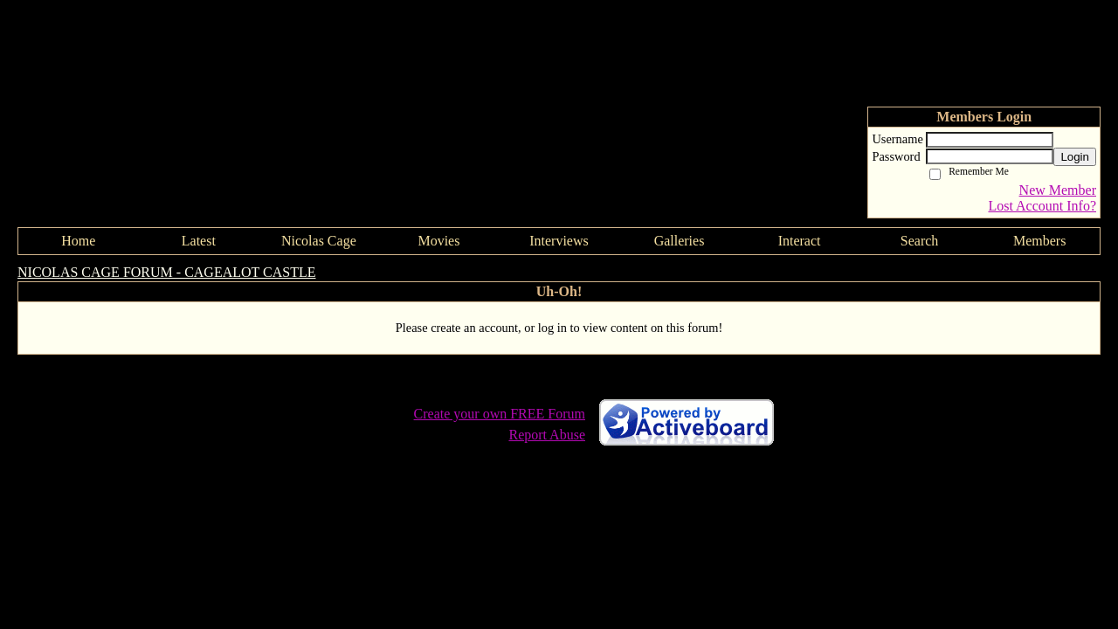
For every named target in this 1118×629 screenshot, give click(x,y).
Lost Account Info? (1042, 205)
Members (1039, 240)
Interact (799, 240)
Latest (199, 240)
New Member (1057, 190)
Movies (438, 240)
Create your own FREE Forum (499, 413)
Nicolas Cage (318, 240)
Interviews (559, 240)
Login (1074, 156)
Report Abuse (546, 434)
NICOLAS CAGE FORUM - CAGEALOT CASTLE (166, 272)
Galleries (679, 240)
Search (920, 240)
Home (78, 240)
